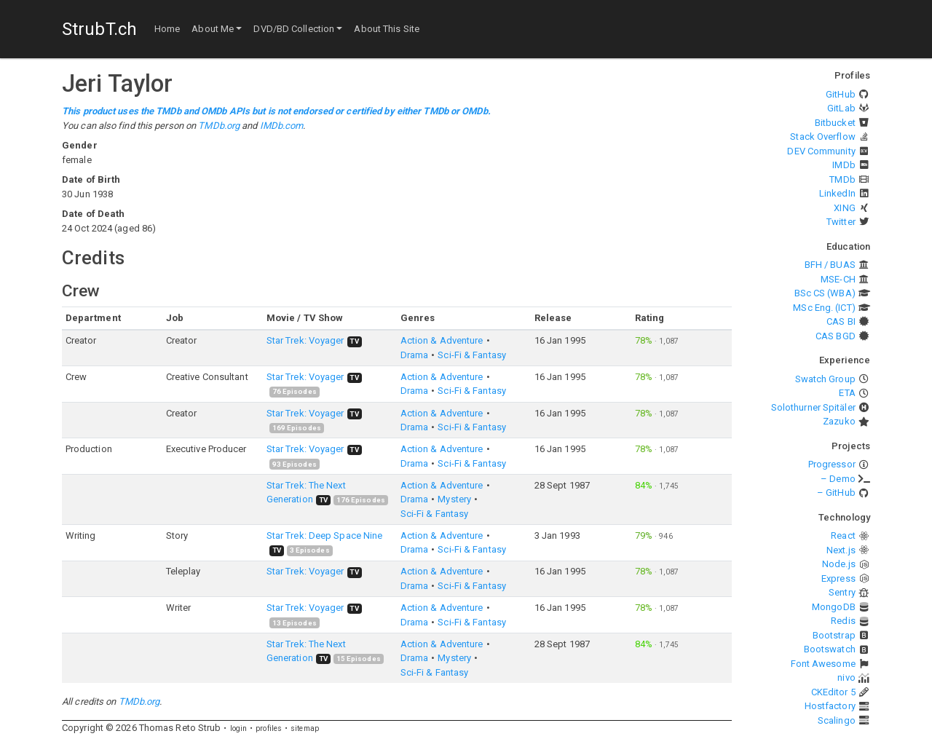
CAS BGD (836, 336)
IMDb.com (282, 125)
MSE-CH (838, 279)
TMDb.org (219, 125)
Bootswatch (830, 649)
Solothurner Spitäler (813, 407)
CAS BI (841, 321)
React (843, 535)
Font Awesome (823, 663)
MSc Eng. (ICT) (824, 307)
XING (844, 207)
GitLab (841, 108)
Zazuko (839, 421)
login (239, 728)
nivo (846, 677)
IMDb (843, 164)
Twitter (841, 221)
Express (838, 578)
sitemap (305, 728)
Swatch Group (825, 379)
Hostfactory (830, 705)
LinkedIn (837, 193)
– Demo (838, 478)
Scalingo (837, 720)
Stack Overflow (822, 136)
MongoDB (834, 606)
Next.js (841, 550)
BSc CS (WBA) (825, 293)
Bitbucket (835, 122)
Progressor (832, 464)
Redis (843, 620)
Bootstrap (834, 635)
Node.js (839, 563)
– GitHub (836, 492)
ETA (847, 392)
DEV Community (821, 151)
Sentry (842, 592)
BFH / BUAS (830, 264)
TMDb (842, 179)
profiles (269, 728)
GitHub (841, 94)
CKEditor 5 (833, 692)
